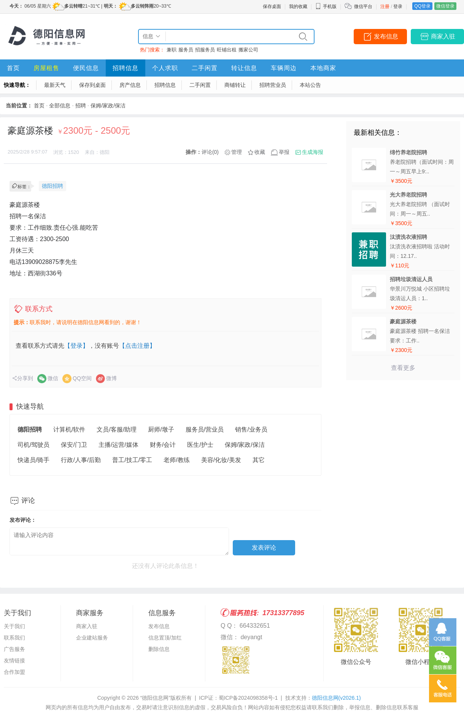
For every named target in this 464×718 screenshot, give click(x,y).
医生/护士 (200, 444)
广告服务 (14, 649)
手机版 (326, 6)
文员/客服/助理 (117, 429)
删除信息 (159, 649)
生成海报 (312, 152)
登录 (397, 6)
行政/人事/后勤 (81, 460)
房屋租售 (46, 68)
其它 (259, 460)
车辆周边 (284, 68)
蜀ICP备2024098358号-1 (248, 698)
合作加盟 (14, 672)
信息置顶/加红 (165, 638)
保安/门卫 (74, 444)
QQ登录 (422, 6)
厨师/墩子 (161, 429)
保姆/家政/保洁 (108, 105)
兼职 (171, 50)
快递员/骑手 (33, 460)
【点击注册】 (137, 345)
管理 (236, 152)
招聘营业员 (272, 85)
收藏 (259, 152)
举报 (284, 152)
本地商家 (323, 68)
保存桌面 (272, 6)
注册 (384, 6)
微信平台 (363, 6)
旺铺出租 (227, 50)
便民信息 (86, 68)
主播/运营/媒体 (118, 444)
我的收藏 (298, 6)
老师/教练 (176, 460)
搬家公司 (248, 50)
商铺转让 (235, 85)
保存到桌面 (92, 85)
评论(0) (210, 152)
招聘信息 (125, 68)
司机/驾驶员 (33, 444)
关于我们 (14, 626)
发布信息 (386, 36)
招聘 (80, 105)
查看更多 (403, 368)
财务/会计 (163, 444)
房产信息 (130, 85)
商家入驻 (443, 36)
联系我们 (14, 638)
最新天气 (54, 85)
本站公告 (310, 85)
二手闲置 (205, 68)
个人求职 (165, 68)
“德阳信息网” (155, 698)
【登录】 (76, 345)
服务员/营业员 (205, 429)
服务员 (185, 50)
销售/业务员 (251, 429)
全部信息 (59, 105)
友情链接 (14, 660)
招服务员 (205, 50)
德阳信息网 (336, 698)
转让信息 (244, 68)
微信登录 (445, 6)
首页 (13, 68)
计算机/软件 (69, 429)
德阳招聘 (52, 186)
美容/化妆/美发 (221, 460)
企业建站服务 (92, 638)
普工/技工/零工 (132, 460)
